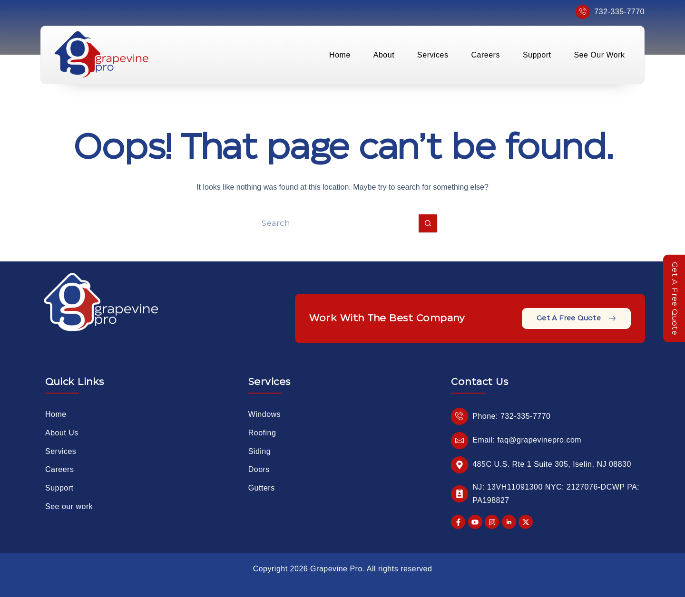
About (383, 55)
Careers (485, 55)
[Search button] (428, 223)
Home (340, 55)
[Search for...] (333, 223)
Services (432, 55)
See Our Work (599, 55)
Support (537, 55)
